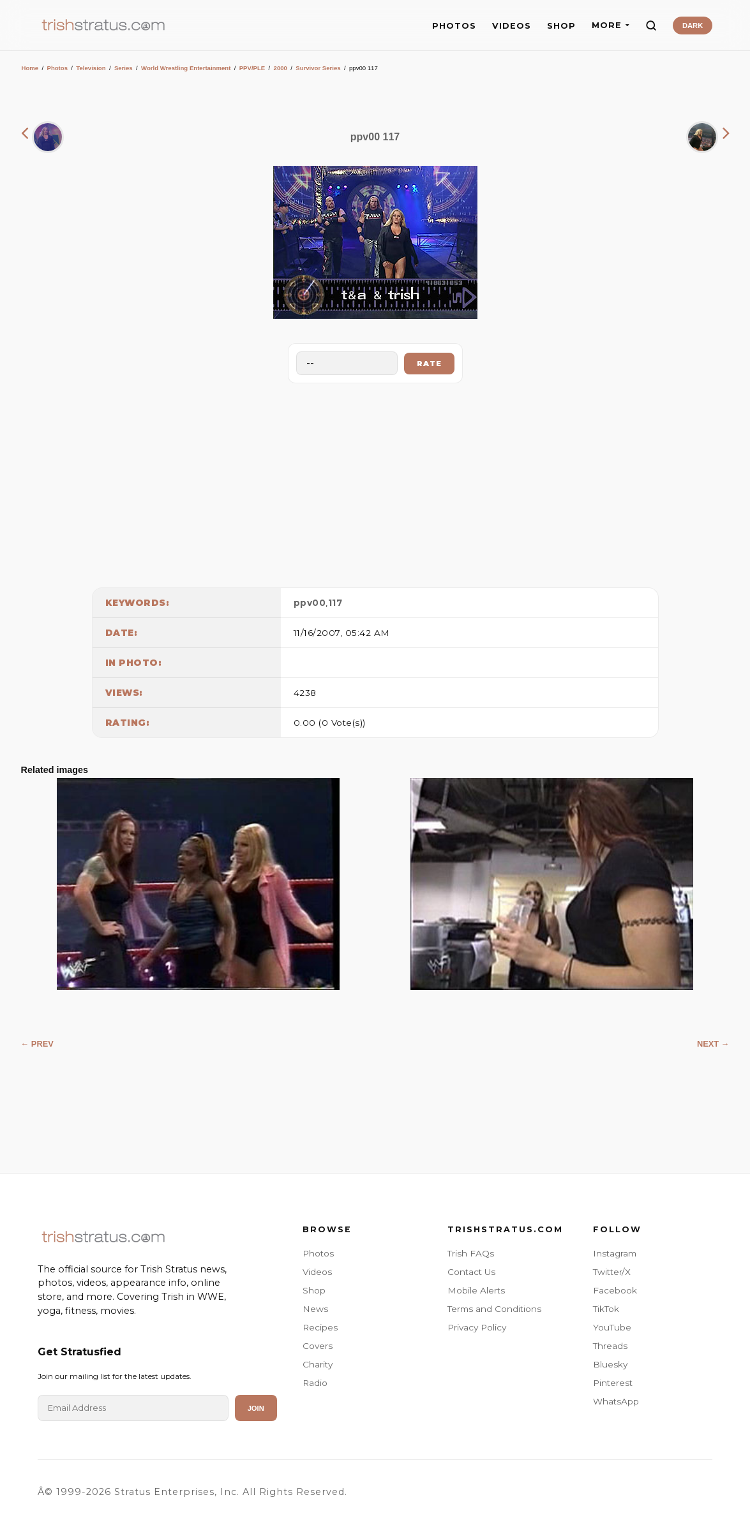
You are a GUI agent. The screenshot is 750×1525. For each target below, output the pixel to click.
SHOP (561, 26)
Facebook (615, 1290)
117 (335, 603)
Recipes (320, 1327)
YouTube (612, 1327)
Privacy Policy (476, 1327)
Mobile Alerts (476, 1290)
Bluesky (610, 1364)
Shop (314, 1290)
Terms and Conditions (494, 1309)
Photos (57, 67)
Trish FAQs (470, 1253)
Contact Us (471, 1272)
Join (256, 1408)
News (315, 1309)
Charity (318, 1364)
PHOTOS (454, 26)
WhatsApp (616, 1401)
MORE (610, 25)
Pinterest (613, 1383)
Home (30, 67)
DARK (692, 25)
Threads (610, 1346)
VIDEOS (511, 26)
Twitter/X (612, 1272)
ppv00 (310, 603)
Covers (318, 1346)
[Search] (651, 25)
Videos (317, 1272)
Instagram (614, 1253)
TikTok (606, 1309)
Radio (315, 1383)
